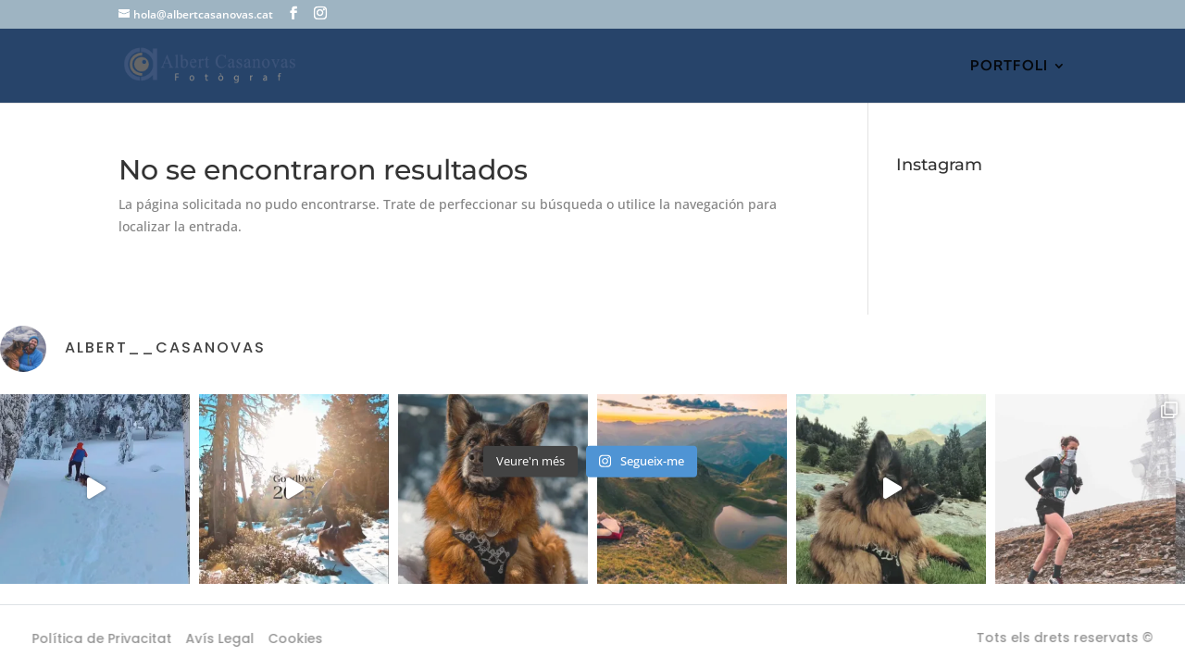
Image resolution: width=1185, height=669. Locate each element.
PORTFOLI (1009, 66)
